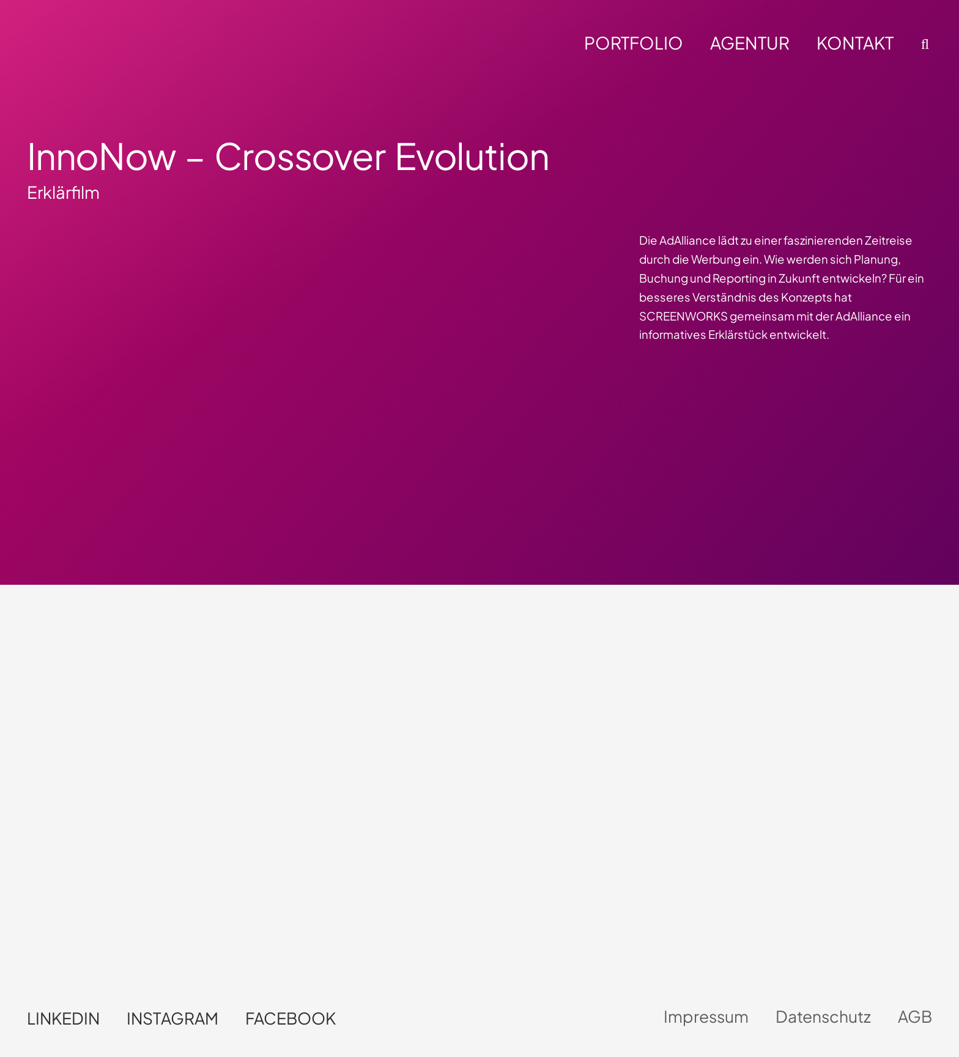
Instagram (172, 1018)
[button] (923, 44)
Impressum (706, 1016)
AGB (915, 1016)
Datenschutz (823, 1016)
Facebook (290, 1018)
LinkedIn (63, 1018)
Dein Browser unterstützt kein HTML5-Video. (671, 769)
